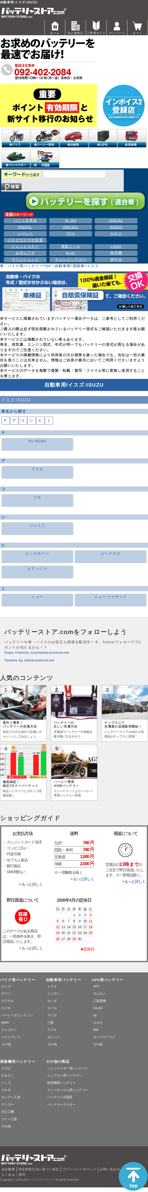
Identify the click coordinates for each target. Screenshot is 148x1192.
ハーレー (25, 233)
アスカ (37, 469)
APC (96, 986)
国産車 (79, 266)
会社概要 (8, 1169)
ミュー (37, 597)
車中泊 (116, 259)
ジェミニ (37, 525)
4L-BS (71, 220)
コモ (37, 497)
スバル (52, 1008)
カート (137, 27)
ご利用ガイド (96, 27)
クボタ (6, 1068)
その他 (6, 1044)
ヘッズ (6, 1083)
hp (94, 1015)
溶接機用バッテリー (17, 1062)
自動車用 (62, 266)
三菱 (50, 1022)
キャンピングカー (71, 259)
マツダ (52, 1015)
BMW (5, 1022)
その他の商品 (57, 1062)
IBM (95, 1030)
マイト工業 (9, 1119)
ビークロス (110, 553)
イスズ (93, 266)
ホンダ (6, 986)
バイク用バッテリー (17, 980)
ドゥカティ (9, 1030)
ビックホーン (37, 553)
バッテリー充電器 (59, 1097)
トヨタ (52, 986)
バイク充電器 (25, 220)
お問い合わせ (110, 1169)
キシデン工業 (10, 1097)
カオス (116, 233)
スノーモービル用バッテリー (67, 1090)
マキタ (6, 1090)
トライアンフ (10, 1037)
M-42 (70, 253)
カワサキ (7, 1001)
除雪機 (116, 253)
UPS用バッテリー (108, 980)
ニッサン (53, 993)
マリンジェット (25, 259)
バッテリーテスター (61, 1104)
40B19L (116, 220)
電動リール (71, 246)
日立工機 (7, 1112)
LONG (116, 246)
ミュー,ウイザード (110, 597)
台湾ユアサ (25, 253)
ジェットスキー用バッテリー (67, 1068)
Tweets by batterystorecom (29, 660)
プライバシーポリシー (80, 1169)
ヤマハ (6, 993)
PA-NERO (37, 441)
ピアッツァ (37, 569)
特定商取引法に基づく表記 (38, 1169)
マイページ (117, 27)
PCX (71, 233)
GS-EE (98, 1008)
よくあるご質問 (14, 1174)
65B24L (25, 227)
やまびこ (7, 1075)
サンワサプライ (104, 1037)
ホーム (55, 27)
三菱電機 (99, 1001)
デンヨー (7, 1104)
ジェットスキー (25, 246)
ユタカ (98, 1022)
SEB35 (116, 227)
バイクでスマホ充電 (25, 240)
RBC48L (70, 227)
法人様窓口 (75, 27)
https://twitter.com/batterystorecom (36, 652)
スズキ (6, 1008)
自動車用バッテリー (63, 980)
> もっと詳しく (31, 884)
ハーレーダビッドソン (17, 1015)
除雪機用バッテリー (61, 1083)
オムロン (99, 993)
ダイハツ (53, 1037)
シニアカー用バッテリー (64, 1075)
